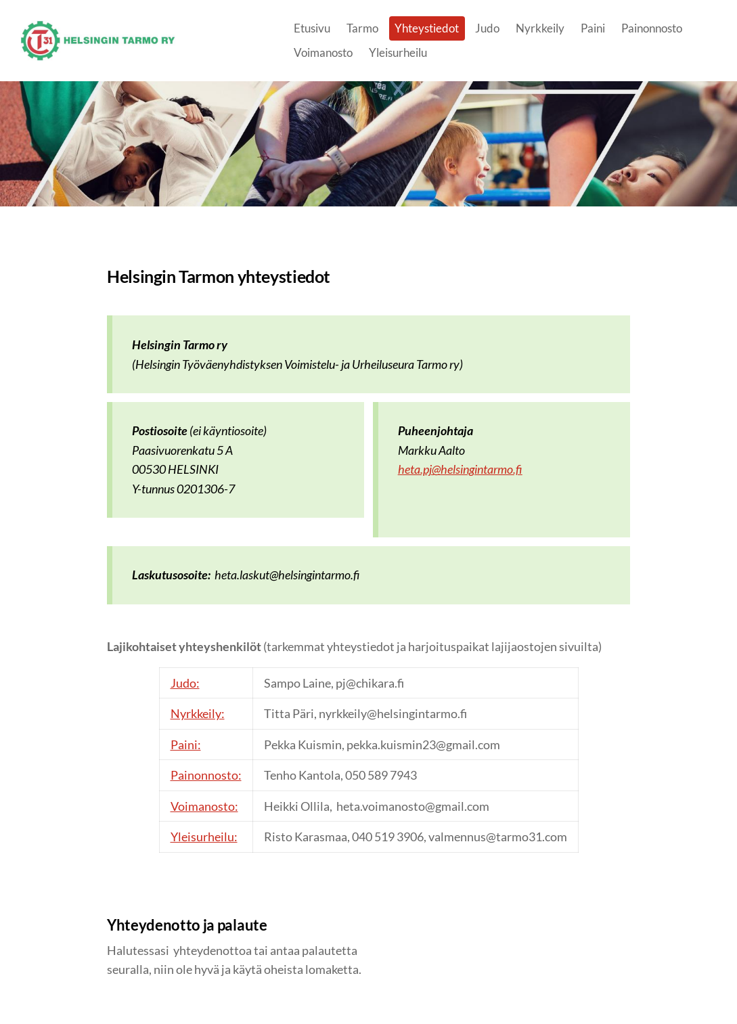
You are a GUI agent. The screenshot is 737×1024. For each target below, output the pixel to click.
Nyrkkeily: (198, 713)
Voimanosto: (204, 806)
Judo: (185, 682)
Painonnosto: (206, 774)
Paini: (186, 744)
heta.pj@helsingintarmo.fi (460, 469)
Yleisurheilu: (204, 836)
